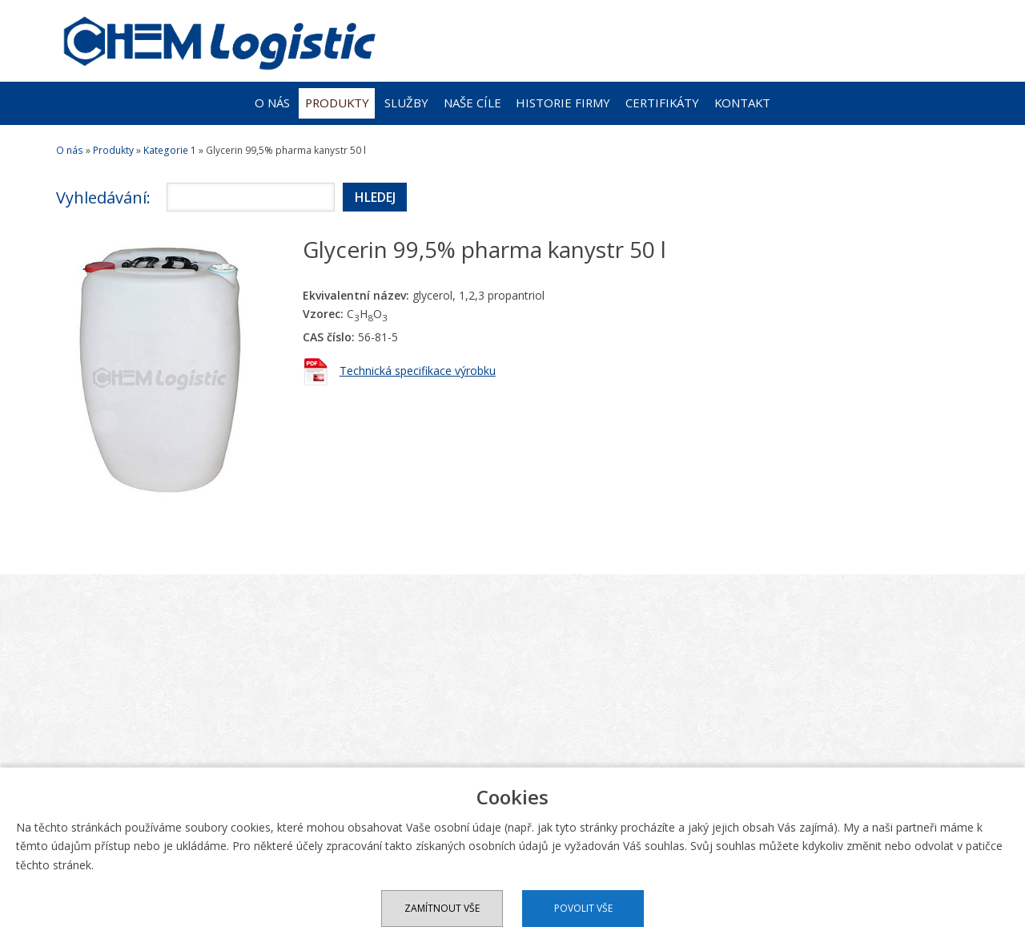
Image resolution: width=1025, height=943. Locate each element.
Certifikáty (662, 103)
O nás (272, 103)
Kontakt (742, 103)
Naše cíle (472, 103)
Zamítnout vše (442, 908)
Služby (406, 103)
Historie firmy (563, 103)
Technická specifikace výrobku (418, 370)
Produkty (337, 103)
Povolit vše (583, 908)
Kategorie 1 (169, 150)
